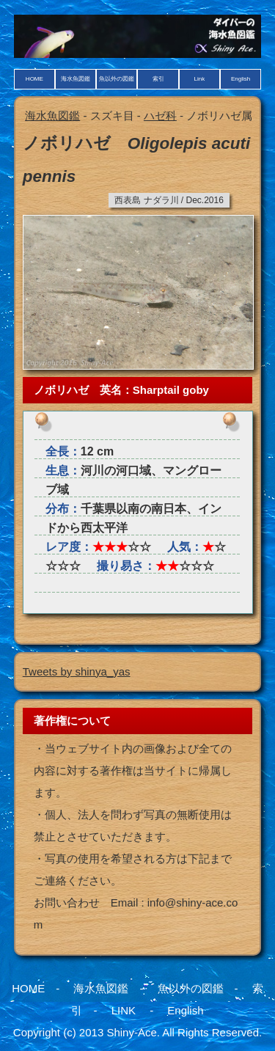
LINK (123, 1010)
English (240, 79)
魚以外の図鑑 (116, 79)
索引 (158, 79)
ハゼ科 (160, 115)
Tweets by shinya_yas (77, 671)
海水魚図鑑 (75, 79)
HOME (34, 79)
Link (199, 79)
